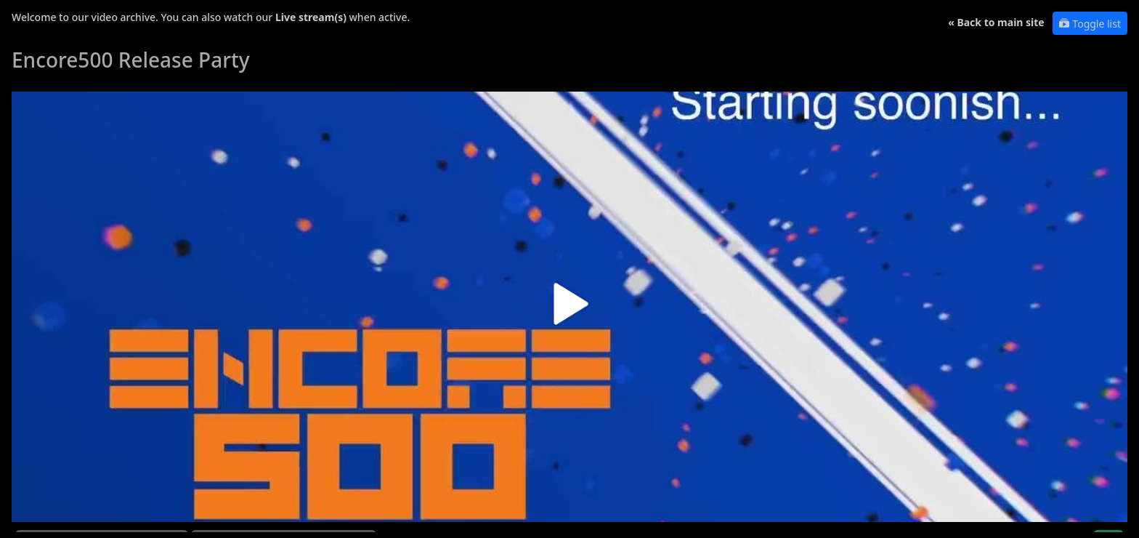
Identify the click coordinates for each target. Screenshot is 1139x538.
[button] (569, 309)
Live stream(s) (310, 17)
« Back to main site (996, 22)
